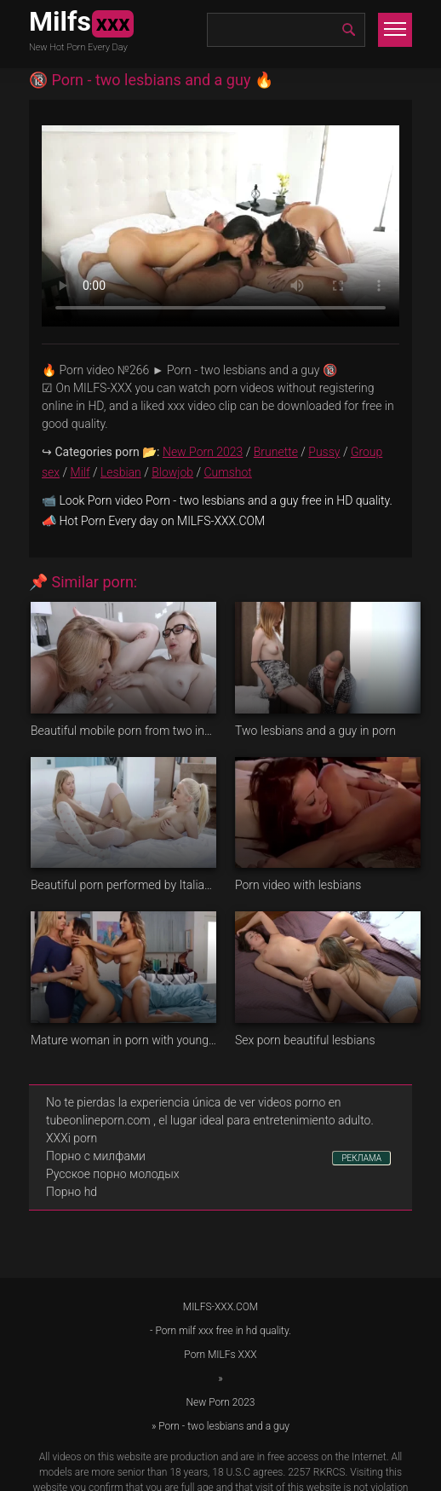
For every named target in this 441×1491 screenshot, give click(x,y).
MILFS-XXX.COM (220, 1307)
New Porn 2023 (203, 452)
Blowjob (172, 472)
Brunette (276, 452)
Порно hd (71, 1192)
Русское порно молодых (112, 1174)
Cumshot (228, 472)
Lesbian (120, 472)
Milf (80, 472)
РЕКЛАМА (361, 1158)
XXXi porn (71, 1138)
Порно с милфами (96, 1156)
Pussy (324, 452)
